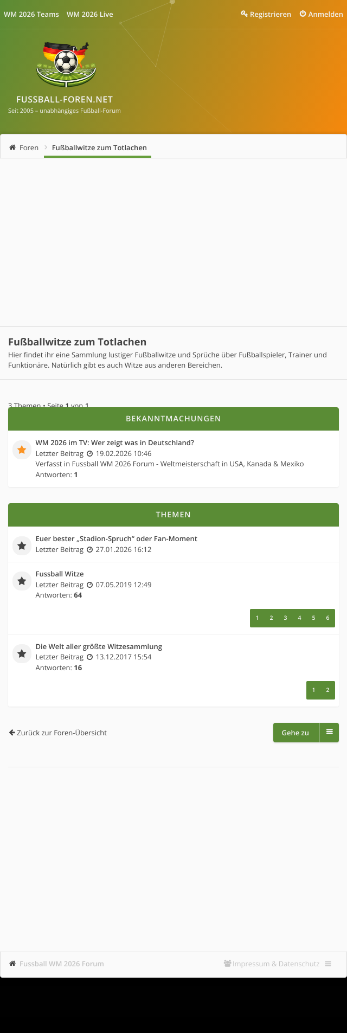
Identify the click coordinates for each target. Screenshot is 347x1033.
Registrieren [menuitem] (270, 14)
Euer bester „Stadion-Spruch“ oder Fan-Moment (116, 539)
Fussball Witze (60, 574)
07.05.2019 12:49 (124, 584)
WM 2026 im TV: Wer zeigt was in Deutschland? (115, 443)
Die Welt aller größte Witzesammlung (99, 647)
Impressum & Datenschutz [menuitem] (276, 963)
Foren (29, 147)
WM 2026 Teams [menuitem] (31, 14)
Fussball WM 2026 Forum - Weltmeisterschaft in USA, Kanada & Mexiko (188, 464)
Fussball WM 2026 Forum (62, 963)
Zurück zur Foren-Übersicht (62, 732)
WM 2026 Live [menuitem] (90, 14)
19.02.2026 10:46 (124, 453)
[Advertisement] (173, 242)
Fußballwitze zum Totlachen (99, 147)
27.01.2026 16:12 (124, 549)
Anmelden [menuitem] (326, 14)
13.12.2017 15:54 (124, 657)
